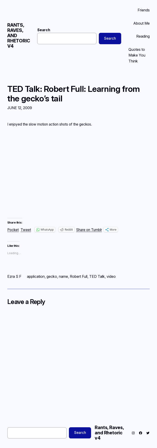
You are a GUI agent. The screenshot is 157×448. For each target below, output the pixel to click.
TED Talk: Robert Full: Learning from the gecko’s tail (73, 93)
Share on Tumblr (89, 229)
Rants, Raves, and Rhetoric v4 (109, 433)
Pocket (13, 230)
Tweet (26, 229)
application (36, 276)
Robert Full (78, 276)
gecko (52, 276)
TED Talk (97, 276)
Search (43, 30)
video (111, 276)
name (63, 276)
